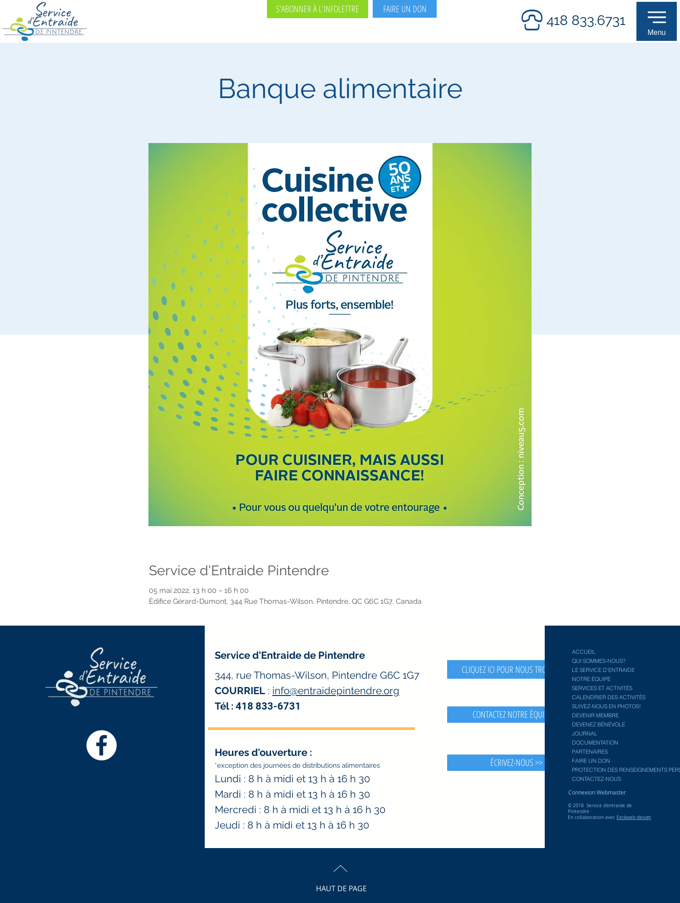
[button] (656, 21)
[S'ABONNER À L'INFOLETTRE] (317, 9)
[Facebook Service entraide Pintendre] (101, 745)
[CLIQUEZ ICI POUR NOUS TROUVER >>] (516, 669)
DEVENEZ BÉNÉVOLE (598, 724)
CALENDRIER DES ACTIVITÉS (609, 697)
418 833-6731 (268, 706)
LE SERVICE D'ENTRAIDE (603, 669)
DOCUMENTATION (595, 742)
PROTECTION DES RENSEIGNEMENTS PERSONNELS (613, 769)
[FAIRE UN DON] (405, 9)
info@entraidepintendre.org (335, 690)
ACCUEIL (584, 651)
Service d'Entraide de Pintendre (290, 655)
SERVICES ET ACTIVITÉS (602, 688)
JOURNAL (584, 733)
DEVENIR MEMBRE (595, 715)
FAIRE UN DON (591, 760)
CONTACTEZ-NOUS (596, 778)
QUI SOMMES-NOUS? (599, 660)
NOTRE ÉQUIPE (591, 679)
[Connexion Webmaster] (597, 792)
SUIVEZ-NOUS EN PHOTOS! (606, 706)
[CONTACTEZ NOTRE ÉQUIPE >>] (516, 714)
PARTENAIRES (590, 751)
